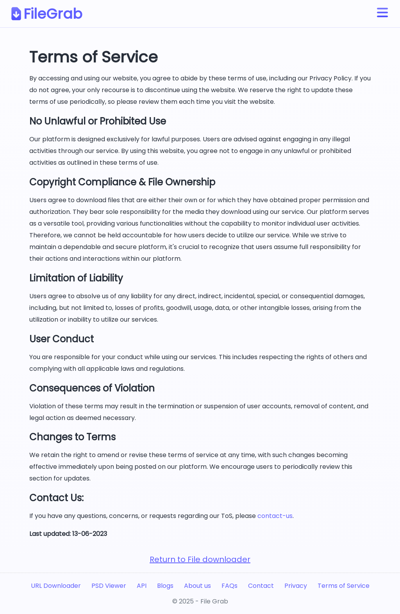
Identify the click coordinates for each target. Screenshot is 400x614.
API (141, 585)
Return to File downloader (200, 559)
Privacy (295, 585)
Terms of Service (344, 585)
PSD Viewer (108, 585)
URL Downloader (56, 585)
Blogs (165, 585)
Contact (261, 585)
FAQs (229, 585)
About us (197, 585)
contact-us (275, 515)
